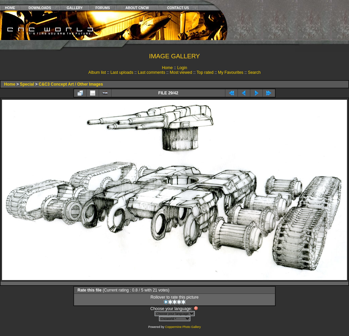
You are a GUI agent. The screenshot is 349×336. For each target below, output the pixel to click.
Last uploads (121, 72)
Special (27, 84)
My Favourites (230, 72)
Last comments (151, 72)
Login (182, 67)
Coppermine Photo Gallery (183, 327)
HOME (10, 8)
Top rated (205, 72)
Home (167, 67)
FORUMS (102, 8)
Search (254, 72)
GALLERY (75, 8)
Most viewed (181, 72)
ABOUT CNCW (137, 8)
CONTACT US (178, 8)
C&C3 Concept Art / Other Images (71, 84)
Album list (97, 72)
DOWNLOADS (40, 8)
